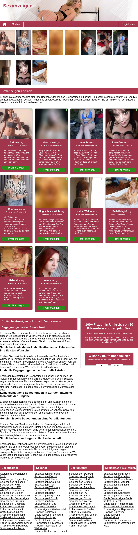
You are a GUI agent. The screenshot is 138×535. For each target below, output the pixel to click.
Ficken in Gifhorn (78, 525)
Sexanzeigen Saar (79, 490)
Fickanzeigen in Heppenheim (119, 509)
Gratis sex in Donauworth (117, 520)
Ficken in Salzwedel (114, 512)
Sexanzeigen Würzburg (47, 487)
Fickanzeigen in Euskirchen (15, 520)
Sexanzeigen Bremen (11, 493)
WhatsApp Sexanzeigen (13, 490)
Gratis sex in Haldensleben (118, 504)
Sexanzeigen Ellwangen (117, 482)
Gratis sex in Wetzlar (80, 517)
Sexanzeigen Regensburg (14, 479)
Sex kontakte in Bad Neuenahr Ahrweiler (45, 505)
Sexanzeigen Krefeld (80, 484)
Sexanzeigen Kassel (45, 476)
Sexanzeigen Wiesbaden (117, 495)
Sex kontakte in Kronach (82, 506)
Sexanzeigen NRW (10, 487)
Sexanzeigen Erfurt (79, 479)
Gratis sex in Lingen (45, 517)
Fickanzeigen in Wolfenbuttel (50, 509)
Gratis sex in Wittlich (80, 504)
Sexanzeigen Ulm (44, 501)
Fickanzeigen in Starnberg (48, 523)
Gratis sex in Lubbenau (12, 528)
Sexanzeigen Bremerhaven (118, 479)
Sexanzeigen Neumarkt (116, 484)
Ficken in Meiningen (80, 512)
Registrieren (128, 24)
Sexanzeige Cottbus (45, 490)
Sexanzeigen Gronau (80, 482)
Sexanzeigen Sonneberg (117, 493)
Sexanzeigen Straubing (47, 482)
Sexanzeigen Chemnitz (12, 504)
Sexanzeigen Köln (10, 484)
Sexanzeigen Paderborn (82, 487)
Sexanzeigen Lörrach (45, 498)
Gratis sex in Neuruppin (12, 514)
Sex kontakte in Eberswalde (119, 506)
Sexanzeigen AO (78, 493)
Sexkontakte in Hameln (12, 517)
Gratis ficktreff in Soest (118, 499)
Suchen (16, 24)
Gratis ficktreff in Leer (11, 512)
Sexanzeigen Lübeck (45, 479)
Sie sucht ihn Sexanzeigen (14, 498)
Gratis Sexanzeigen (114, 498)
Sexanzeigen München (12, 482)
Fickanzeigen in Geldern (82, 509)
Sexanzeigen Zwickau (81, 473)
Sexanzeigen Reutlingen (117, 473)
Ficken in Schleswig (45, 512)
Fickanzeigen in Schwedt (82, 523)
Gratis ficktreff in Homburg (14, 525)
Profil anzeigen (16, 167)
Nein (116, 365)
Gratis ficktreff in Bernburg (48, 514)
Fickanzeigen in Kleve (12, 506)
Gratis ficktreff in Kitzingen (83, 514)
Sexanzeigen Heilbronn (47, 473)
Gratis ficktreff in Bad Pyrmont (50, 531)
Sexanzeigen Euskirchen (117, 476)
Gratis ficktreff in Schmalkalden (112, 516)
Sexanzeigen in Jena (80, 501)
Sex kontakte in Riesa (81, 520)
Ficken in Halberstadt (11, 509)
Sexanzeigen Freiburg (12, 501)
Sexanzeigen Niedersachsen (15, 495)
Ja (102, 365)
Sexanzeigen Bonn (44, 493)
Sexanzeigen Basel (79, 495)
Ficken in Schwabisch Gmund (16, 523)
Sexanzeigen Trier (44, 484)
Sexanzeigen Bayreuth (81, 476)
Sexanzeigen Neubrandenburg (113, 488)
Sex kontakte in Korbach (47, 520)
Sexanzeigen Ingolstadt (47, 495)
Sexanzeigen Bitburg (80, 498)
